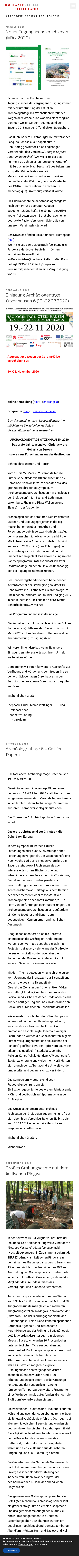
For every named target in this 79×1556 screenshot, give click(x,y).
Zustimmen (11, 1550)
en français (50, 402)
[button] (73, 6)
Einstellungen (26, 1544)
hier (11, 239)
